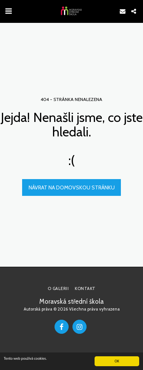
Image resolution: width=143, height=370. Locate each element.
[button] (8, 11)
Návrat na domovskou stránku (72, 187)
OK (116, 361)
